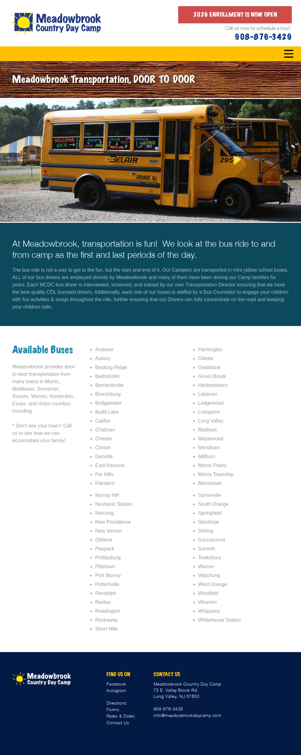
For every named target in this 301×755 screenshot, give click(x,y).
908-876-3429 (168, 708)
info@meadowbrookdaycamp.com (187, 715)
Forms (113, 709)
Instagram (117, 690)
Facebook (116, 683)
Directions (117, 703)
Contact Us (118, 722)
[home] (55, 22)
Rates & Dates (121, 715)
